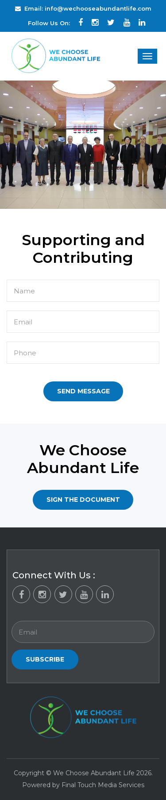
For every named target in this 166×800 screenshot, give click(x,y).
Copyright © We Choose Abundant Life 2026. (83, 773)
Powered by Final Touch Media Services (83, 785)
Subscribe (45, 659)
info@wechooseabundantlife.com (98, 8)
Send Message (83, 391)
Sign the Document (83, 500)
